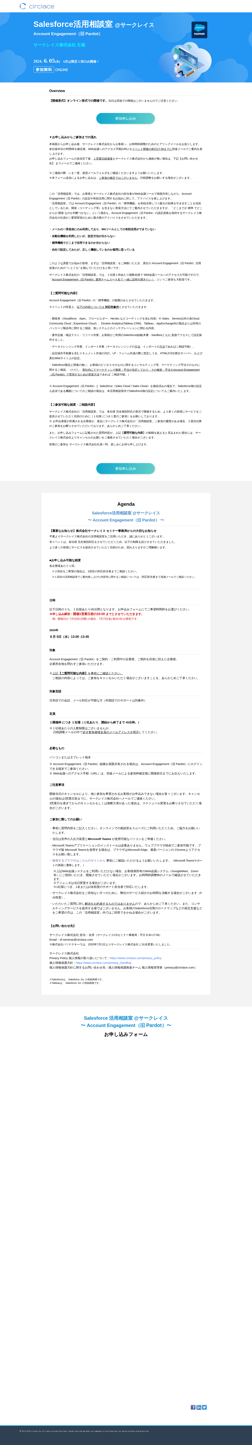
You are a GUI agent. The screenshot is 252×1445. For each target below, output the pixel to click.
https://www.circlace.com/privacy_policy (136, 958)
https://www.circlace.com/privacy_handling (103, 962)
